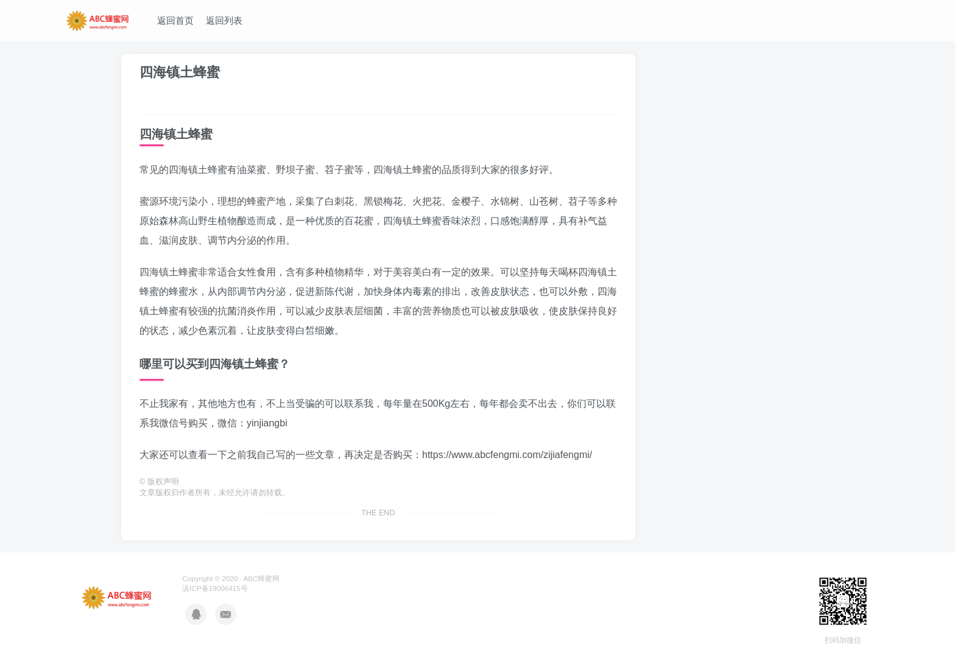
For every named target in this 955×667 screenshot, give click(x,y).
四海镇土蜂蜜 (179, 72)
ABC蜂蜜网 (261, 578)
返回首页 (175, 20)
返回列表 (224, 20)
